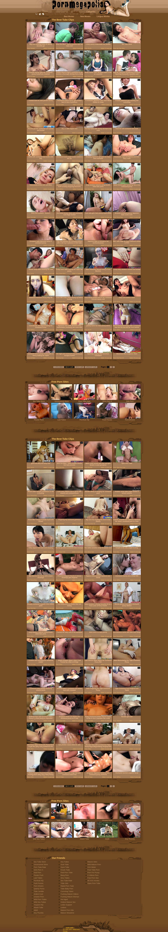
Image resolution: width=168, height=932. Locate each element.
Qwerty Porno (39, 819)
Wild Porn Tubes (130, 819)
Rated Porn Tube (67, 886)
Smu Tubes (65, 878)
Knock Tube (65, 870)
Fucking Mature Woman (70, 897)
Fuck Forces (107, 419)
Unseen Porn (107, 819)
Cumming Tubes (67, 891)
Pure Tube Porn (93, 870)
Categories (90, 12)
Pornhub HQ (84, 419)
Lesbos (63, 907)
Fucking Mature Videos (69, 894)
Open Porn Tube (93, 883)
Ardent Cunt (84, 819)
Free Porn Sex (93, 878)
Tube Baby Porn (67, 889)
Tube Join (64, 883)
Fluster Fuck (39, 419)
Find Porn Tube (67, 872)
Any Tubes (65, 862)
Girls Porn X (107, 400)
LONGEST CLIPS (91, 367)
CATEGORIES (58, 367)
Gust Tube (65, 864)
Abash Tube (84, 838)
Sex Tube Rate (66, 881)
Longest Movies (103, 16)
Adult (107, 838)
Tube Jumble (61, 819)
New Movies (85, 16)
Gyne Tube (65, 867)
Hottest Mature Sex (68, 902)
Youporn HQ (61, 838)
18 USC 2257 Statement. (71, 929)
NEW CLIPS (79, 367)
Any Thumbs (130, 838)
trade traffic (70, 927)
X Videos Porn (93, 875)
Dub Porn (130, 400)
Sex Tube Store (39, 400)
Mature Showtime (67, 913)
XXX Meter (91, 867)
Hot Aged (64, 899)
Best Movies (69, 16)
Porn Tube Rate (84, 400)
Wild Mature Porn (94, 864)
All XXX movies (93, 881)
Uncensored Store (61, 400)
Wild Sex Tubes (39, 838)
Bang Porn (65, 875)
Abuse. (65, 931)
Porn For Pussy (93, 872)
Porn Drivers (130, 419)
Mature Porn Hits (67, 910)
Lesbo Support (66, 905)
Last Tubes (61, 419)
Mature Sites (92, 862)
